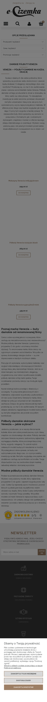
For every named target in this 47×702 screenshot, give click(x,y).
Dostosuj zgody (23, 680)
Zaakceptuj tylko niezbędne (23, 674)
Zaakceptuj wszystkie (23, 687)
